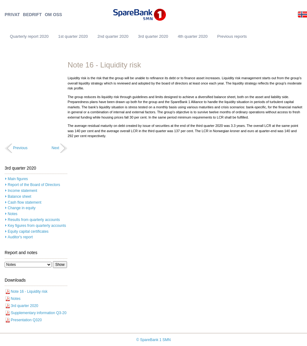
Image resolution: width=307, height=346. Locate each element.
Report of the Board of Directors (34, 185)
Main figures (18, 179)
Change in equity (22, 208)
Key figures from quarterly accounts (37, 225)
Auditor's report (20, 237)
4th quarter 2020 (193, 36)
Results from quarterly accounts (34, 220)
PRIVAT (12, 14)
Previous (20, 148)
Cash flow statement (24, 202)
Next (55, 148)
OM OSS (53, 14)
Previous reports (232, 36)
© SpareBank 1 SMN (153, 340)
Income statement (22, 190)
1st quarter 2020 (73, 36)
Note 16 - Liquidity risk (29, 291)
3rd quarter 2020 (153, 36)
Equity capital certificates (28, 231)
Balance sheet (19, 196)
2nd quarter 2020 (112, 36)
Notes (12, 214)
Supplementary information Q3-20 (38, 313)
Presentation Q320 (26, 320)
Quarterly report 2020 (29, 36)
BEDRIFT (32, 14)
